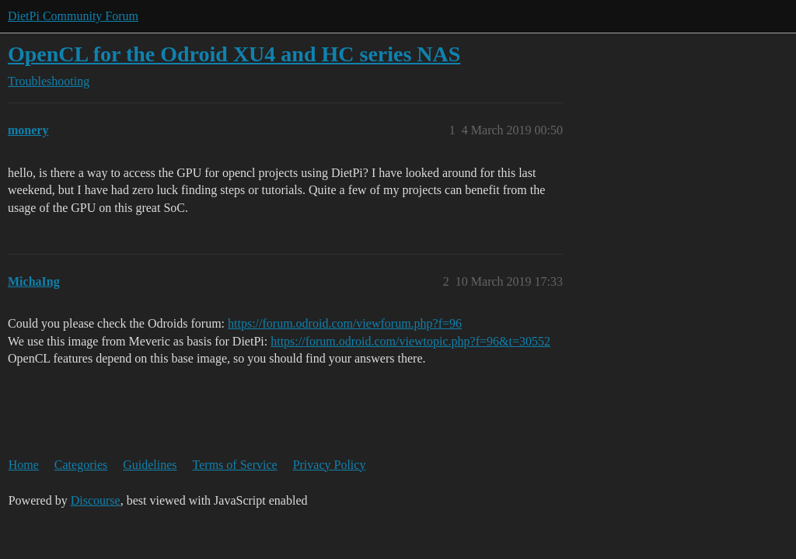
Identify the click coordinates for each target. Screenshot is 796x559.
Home (24, 464)
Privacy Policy (329, 464)
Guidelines (149, 464)
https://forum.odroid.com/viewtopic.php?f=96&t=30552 (410, 341)
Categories (80, 464)
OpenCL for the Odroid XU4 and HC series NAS (234, 54)
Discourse (95, 500)
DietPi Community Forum (73, 16)
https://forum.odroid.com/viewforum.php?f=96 (345, 323)
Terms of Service (235, 464)
